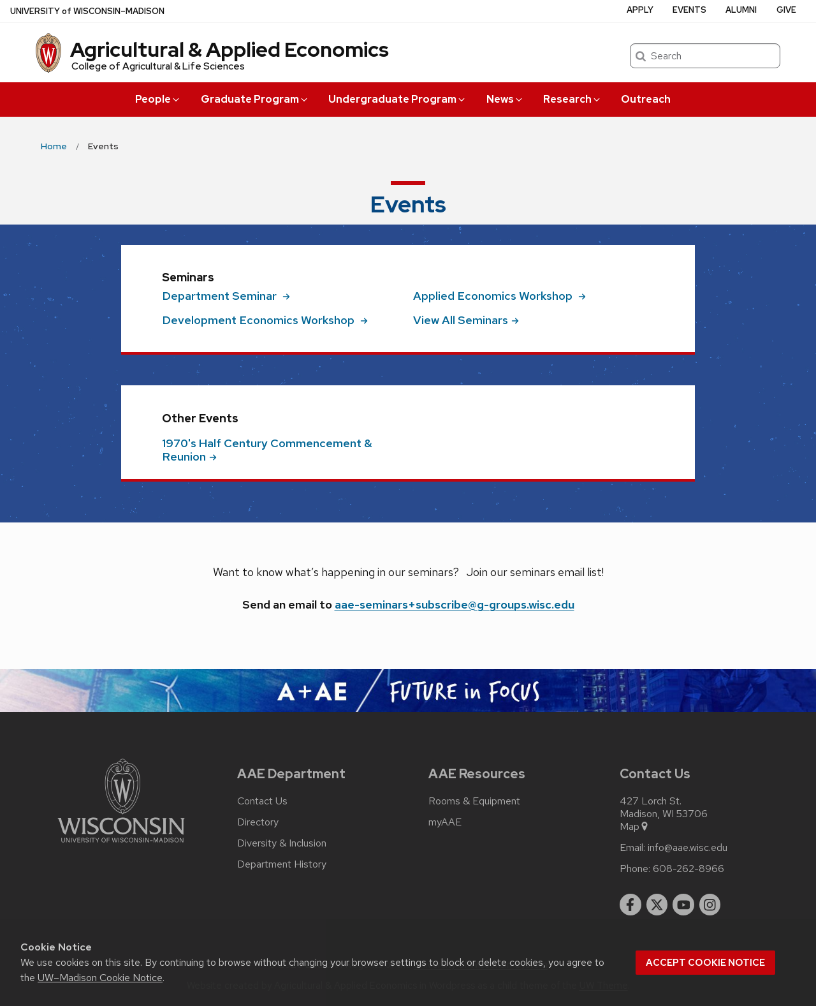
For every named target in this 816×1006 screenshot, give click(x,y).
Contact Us (262, 801)
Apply (640, 9)
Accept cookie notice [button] (705, 962)
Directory (258, 822)
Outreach (646, 99)
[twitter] (657, 904)
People (158, 99)
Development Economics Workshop (265, 320)
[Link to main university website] (121, 845)
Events (689, 9)
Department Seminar (226, 295)
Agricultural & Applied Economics (229, 49)
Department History (281, 864)
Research (572, 99)
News (505, 99)
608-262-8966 (688, 868)
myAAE (445, 822)
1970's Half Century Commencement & (267, 450)
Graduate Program (255, 99)
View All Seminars (466, 320)
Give (786, 9)
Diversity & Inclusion (281, 843)
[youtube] (683, 904)
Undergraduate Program (397, 99)
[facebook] (630, 904)
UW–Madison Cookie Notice (100, 977)
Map (635, 826)
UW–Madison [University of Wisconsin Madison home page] (87, 11)
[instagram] (710, 904)
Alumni (741, 9)
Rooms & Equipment (474, 801)
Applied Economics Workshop (499, 295)
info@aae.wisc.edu (687, 847)
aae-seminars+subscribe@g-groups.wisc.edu (454, 604)
